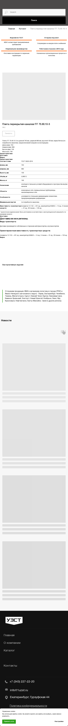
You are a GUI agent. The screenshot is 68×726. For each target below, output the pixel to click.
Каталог (23, 29)
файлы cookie (17, 714)
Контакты (10, 665)
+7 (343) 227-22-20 (22, 681)
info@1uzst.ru (19, 690)
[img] (10, 4)
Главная (11, 29)
